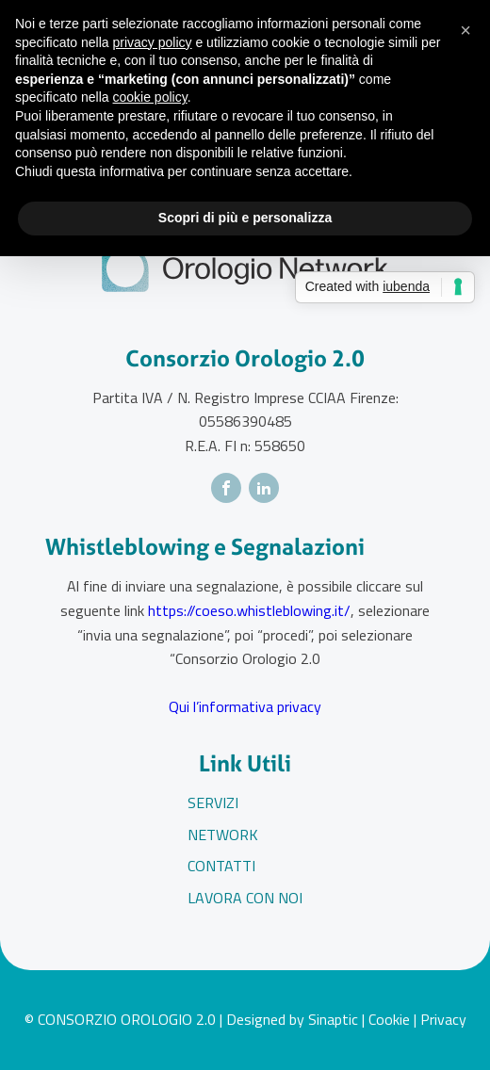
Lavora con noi (245, 897)
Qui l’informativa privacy (245, 706)
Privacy (443, 1019)
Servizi (213, 802)
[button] (465, 30)
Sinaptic (333, 1019)
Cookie (389, 1019)
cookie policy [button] (150, 97)
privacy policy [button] (152, 42)
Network (223, 834)
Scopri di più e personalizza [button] (245, 217)
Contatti (221, 865)
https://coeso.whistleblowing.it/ (249, 610)
